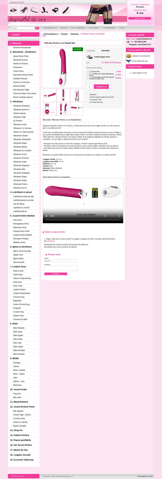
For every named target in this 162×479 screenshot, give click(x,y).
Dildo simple (18, 347)
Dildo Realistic (19, 328)
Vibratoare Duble (20, 180)
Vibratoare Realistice (21, 106)
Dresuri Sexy (18, 271)
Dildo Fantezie (19, 354)
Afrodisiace (17, 67)
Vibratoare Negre (20, 143)
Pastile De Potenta (20, 64)
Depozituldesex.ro (51, 34)
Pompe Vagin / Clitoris (22, 415)
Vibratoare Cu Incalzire (22, 151)
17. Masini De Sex (19, 450)
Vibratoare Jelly (19, 117)
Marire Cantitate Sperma (23, 97)
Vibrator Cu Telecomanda (23, 132)
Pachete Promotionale (22, 48)
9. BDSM (14, 358)
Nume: (46, 258)
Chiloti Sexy (18, 275)
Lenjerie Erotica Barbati (22, 235)
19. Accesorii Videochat (21, 460)
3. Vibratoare (16, 101)
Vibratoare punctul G (21, 110)
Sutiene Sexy (18, 316)
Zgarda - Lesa (18, 381)
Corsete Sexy (18, 312)
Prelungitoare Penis (21, 224)
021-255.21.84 (140, 42)
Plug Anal (17, 394)
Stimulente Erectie (20, 60)
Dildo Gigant (18, 335)
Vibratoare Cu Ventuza (22, 128)
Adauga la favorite (17, 2)
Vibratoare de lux (20, 188)
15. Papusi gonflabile (20, 440)
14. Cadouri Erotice (19, 435)
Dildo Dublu (17, 339)
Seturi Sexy (17, 286)
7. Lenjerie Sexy (18, 266)
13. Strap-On (16, 430)
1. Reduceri (15, 43)
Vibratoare (75, 34)
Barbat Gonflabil (19, 426)
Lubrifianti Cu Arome (21, 208)
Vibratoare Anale (19, 124)
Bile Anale (17, 397)
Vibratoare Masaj (20, 147)
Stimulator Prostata (20, 239)
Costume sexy (19, 297)
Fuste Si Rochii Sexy (21, 304)
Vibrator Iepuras (19, 113)
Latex (15, 378)
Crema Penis (18, 71)
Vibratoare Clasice (20, 136)
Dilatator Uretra (19, 242)
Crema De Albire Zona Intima (24, 93)
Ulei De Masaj (18, 204)
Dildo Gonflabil (19, 350)
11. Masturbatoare (19, 402)
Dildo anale (17, 332)
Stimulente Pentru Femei (23, 75)
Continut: (47, 264)
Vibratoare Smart (20, 154)
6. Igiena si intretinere (21, 247)
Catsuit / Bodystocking (22, 278)
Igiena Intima (18, 258)
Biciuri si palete (19, 370)
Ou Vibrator (17, 121)
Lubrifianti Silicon (20, 211)
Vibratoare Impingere (21, 173)
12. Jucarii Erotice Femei (22, 407)
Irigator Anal (18, 255)
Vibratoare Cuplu (20, 162)
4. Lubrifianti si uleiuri (21, 192)
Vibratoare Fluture (20, 184)
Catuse (16, 366)
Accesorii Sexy (19, 418)
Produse (64, 34)
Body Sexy (17, 282)
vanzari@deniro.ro (144, 39)
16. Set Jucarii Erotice (21, 445)
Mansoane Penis (19, 227)
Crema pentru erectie (145, 476)
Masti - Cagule (19, 374)
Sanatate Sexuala (20, 79)
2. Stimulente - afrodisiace (23, 52)
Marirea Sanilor (19, 86)
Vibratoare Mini (19, 169)
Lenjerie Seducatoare (21, 293)
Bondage (16, 363)
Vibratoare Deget (20, 177)
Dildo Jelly (17, 343)
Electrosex (17, 385)
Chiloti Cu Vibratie (20, 422)
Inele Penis (17, 220)
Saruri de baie (18, 262)
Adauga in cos (101, 87)
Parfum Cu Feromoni (21, 82)
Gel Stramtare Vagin (21, 90)
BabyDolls (17, 301)
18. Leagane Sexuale (20, 455)
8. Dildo (14, 323)
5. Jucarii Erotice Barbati (22, 216)
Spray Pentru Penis (21, 56)
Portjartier (17, 308)
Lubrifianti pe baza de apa (23, 196)
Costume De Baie (20, 319)
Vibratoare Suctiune (21, 158)
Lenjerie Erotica (19, 289)
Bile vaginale (18, 411)
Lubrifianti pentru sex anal (23, 200)
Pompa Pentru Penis (21, 231)
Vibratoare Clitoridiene (22, 139)
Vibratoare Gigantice (21, 165)
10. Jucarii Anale (18, 389)
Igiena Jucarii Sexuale (22, 251)
